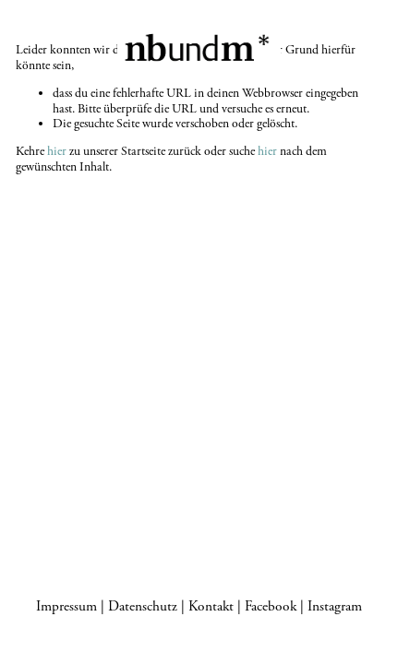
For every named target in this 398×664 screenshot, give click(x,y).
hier (56, 151)
